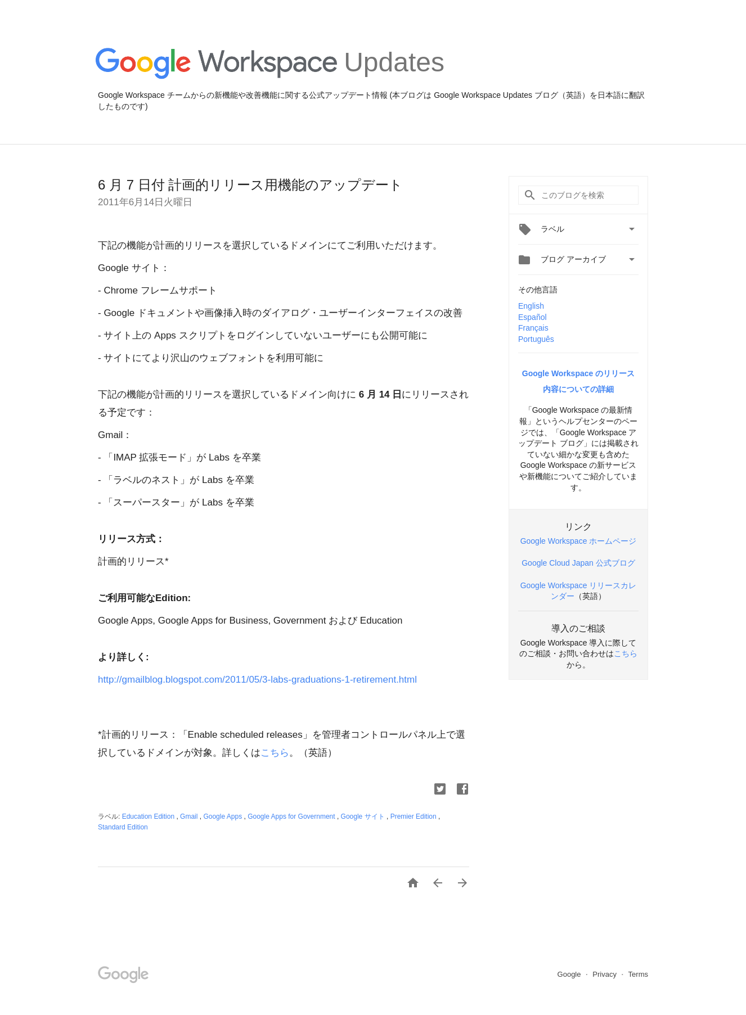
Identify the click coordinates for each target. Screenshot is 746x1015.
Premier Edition (414, 816)
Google (570, 974)
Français (533, 327)
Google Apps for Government (292, 816)
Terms (638, 974)
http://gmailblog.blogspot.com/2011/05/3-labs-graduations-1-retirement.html (257, 679)
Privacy (605, 974)
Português (536, 339)
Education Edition (149, 816)
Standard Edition (123, 827)
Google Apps (223, 816)
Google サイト (364, 816)
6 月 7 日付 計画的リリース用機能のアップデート (250, 184)
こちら (274, 752)
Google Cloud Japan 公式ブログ (578, 562)
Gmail (190, 816)
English (531, 305)
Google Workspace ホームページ (578, 540)
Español (532, 317)
